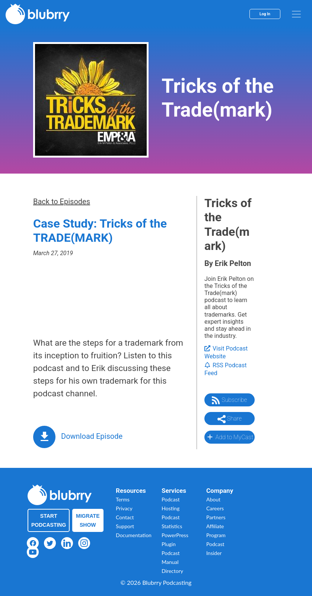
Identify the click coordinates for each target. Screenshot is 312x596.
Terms (123, 499)
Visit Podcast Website (226, 352)
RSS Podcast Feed (225, 369)
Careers (215, 508)
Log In (265, 14)
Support (125, 526)
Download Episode (91, 436)
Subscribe (229, 400)
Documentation (134, 535)
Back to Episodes (61, 201)
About (213, 499)
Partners (216, 517)
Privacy (124, 508)
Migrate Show (88, 520)
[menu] (296, 14)
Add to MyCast (229, 437)
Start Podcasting (48, 520)
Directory (172, 571)
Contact (125, 517)
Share (229, 419)
